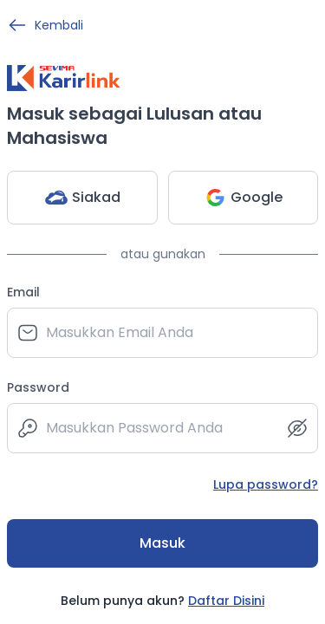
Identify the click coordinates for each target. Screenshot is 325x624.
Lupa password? (265, 484)
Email (23, 292)
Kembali (45, 25)
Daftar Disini (226, 600)
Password (38, 387)
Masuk (162, 543)
